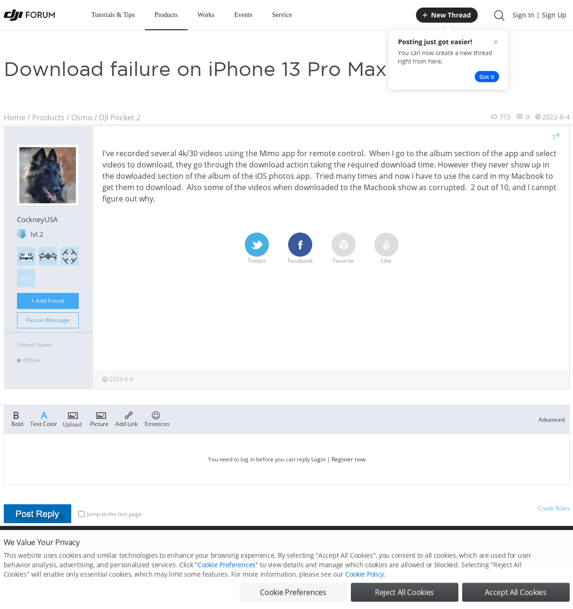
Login (318, 459)
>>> (26, 278)
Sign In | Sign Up (539, 14)
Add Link (127, 418)
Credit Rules (554, 508)
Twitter (257, 249)
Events (243, 14)
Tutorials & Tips (113, 14)
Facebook (300, 249)
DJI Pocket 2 (120, 117)
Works (206, 14)
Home (14, 117)
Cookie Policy (364, 584)
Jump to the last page (110, 514)
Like (386, 249)
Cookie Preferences (227, 574)
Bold (17, 418)
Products (166, 14)
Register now (348, 459)
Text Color (43, 418)
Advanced (552, 420)
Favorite (344, 249)
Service (282, 14)
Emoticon (157, 418)
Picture (99, 418)
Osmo (81, 117)
